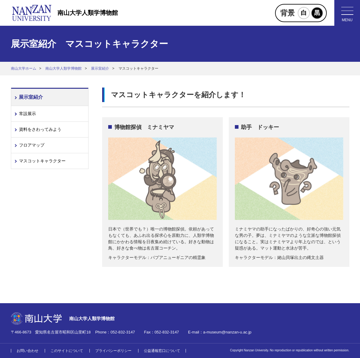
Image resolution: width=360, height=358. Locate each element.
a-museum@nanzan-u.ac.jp (227, 332)
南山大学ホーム (23, 68)
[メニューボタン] (347, 13)
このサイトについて (66, 351)
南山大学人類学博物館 (87, 12)
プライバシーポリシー (113, 351)
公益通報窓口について (162, 351)
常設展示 (27, 113)
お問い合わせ (27, 351)
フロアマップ (31, 145)
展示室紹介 (100, 68)
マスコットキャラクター (42, 160)
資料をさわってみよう (40, 129)
